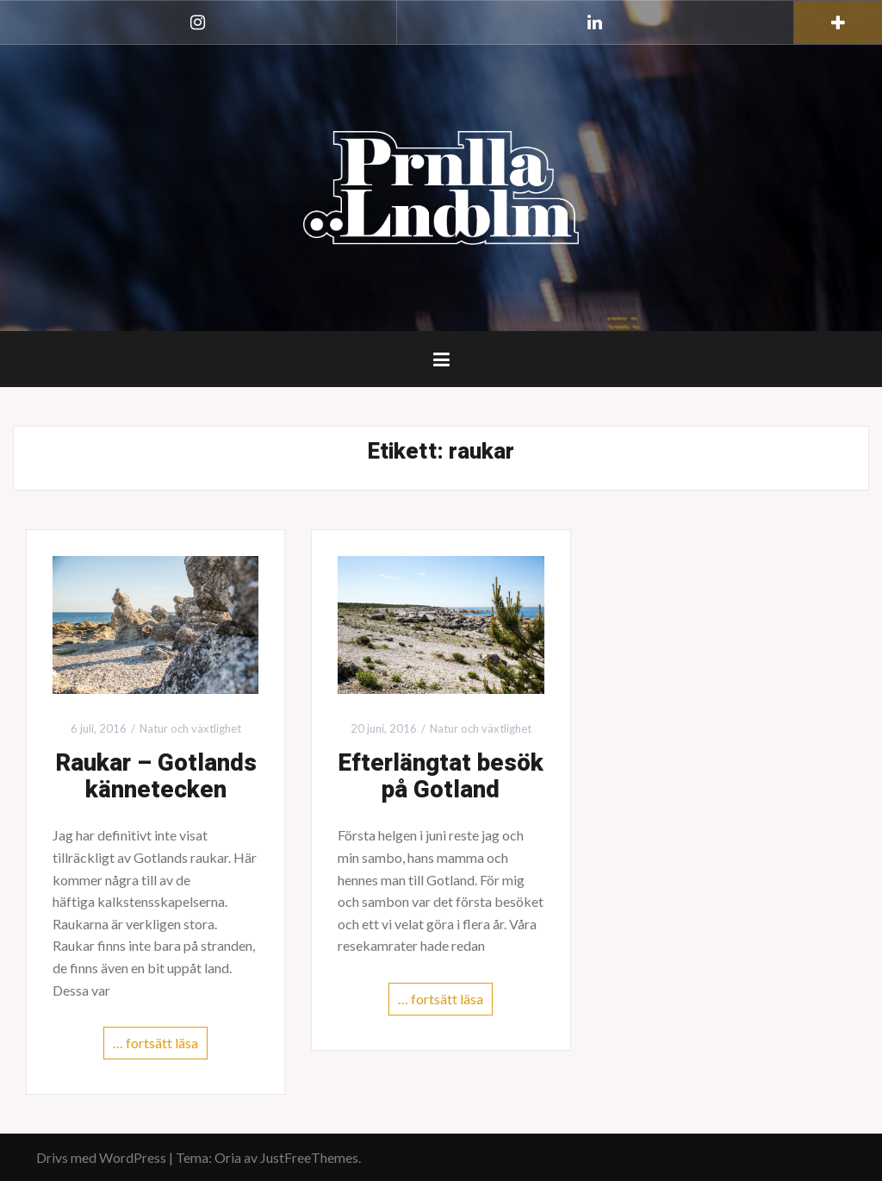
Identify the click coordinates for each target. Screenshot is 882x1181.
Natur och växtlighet (190, 728)
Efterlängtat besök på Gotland (440, 777)
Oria (227, 1157)
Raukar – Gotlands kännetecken (156, 777)
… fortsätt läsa (155, 1042)
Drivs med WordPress (101, 1157)
